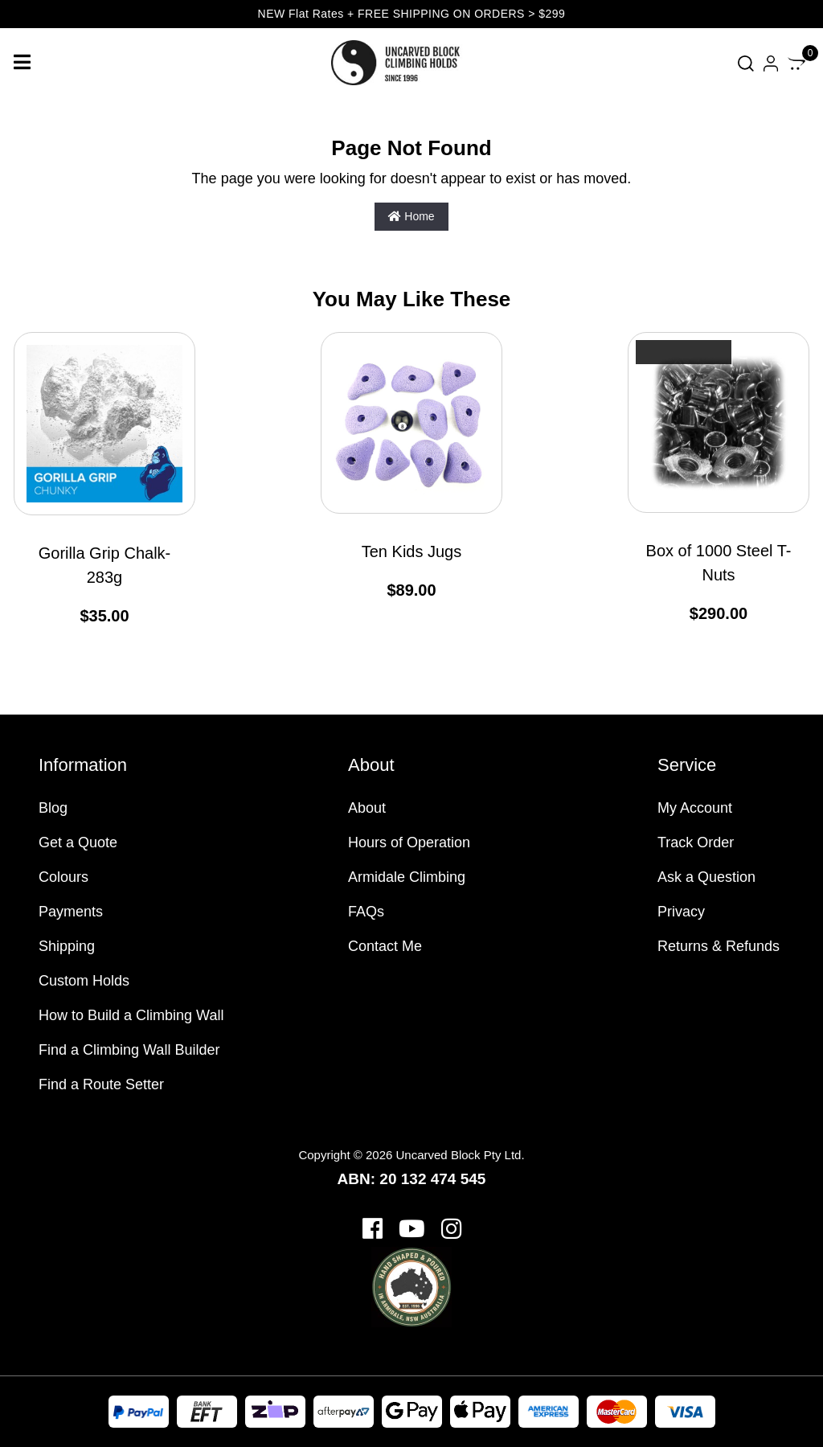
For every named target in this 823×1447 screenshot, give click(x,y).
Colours (63, 877)
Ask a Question (706, 877)
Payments (71, 912)
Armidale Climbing (406, 877)
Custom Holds (84, 981)
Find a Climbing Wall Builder (129, 1050)
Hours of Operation (409, 842)
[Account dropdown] (771, 63)
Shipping (67, 946)
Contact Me (385, 946)
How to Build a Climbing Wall (131, 1015)
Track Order (695, 842)
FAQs (366, 912)
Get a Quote (78, 842)
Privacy (681, 912)
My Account (694, 808)
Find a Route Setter (101, 1084)
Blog (53, 808)
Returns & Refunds (718, 946)
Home (411, 216)
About (367, 808)
